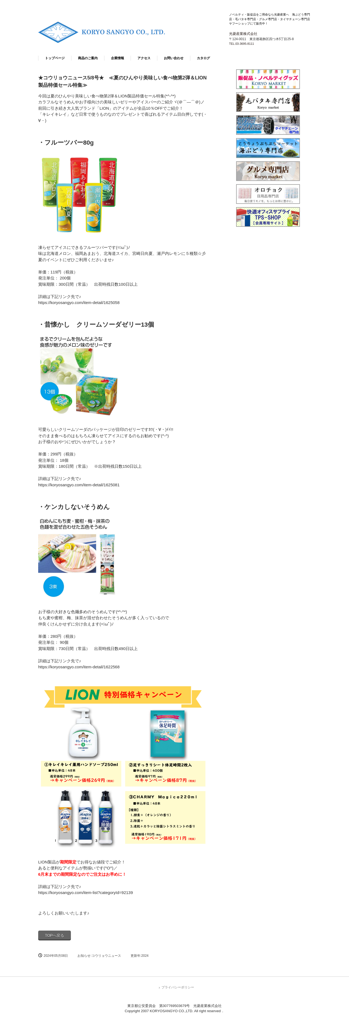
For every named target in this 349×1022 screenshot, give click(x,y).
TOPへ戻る (54, 935)
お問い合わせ (173, 58)
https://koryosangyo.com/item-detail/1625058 (79, 302)
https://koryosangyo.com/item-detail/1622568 (79, 667)
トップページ (55, 58)
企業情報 (117, 58)
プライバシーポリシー (177, 987)
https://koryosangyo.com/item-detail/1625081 (79, 484)
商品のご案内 (88, 58)
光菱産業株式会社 (106, 33)
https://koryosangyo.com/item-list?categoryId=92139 (85, 892)
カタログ (203, 58)
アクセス (144, 58)
